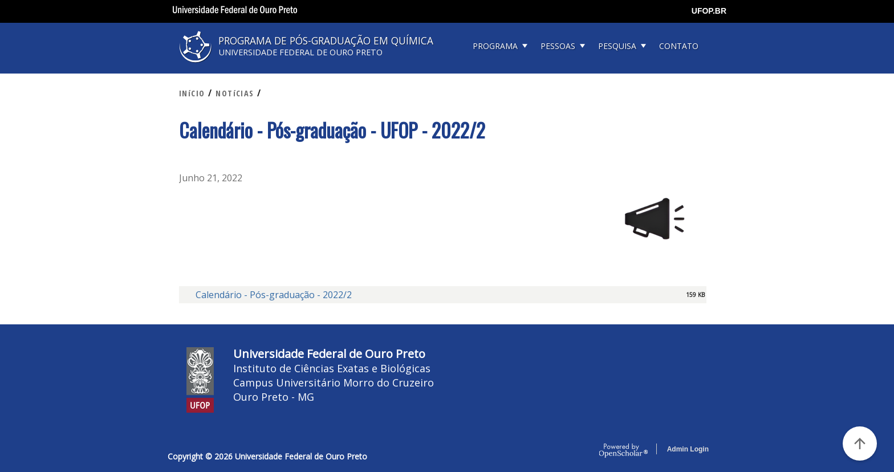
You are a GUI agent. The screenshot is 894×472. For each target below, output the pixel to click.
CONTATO (678, 45)
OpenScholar (623, 450)
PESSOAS (558, 45)
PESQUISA (617, 45)
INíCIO (192, 93)
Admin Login (688, 449)
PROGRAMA (495, 45)
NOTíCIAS (235, 93)
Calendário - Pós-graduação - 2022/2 (274, 294)
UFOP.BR (709, 10)
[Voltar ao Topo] (860, 443)
